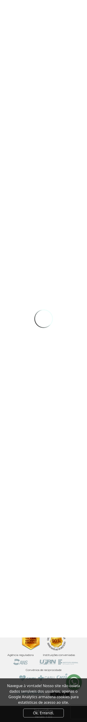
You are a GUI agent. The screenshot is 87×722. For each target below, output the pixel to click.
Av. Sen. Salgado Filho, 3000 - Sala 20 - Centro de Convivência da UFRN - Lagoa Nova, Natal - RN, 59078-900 (44, 591)
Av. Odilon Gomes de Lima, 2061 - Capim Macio (44, 622)
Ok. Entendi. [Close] (43, 713)
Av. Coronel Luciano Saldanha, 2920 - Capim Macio (43, 609)
